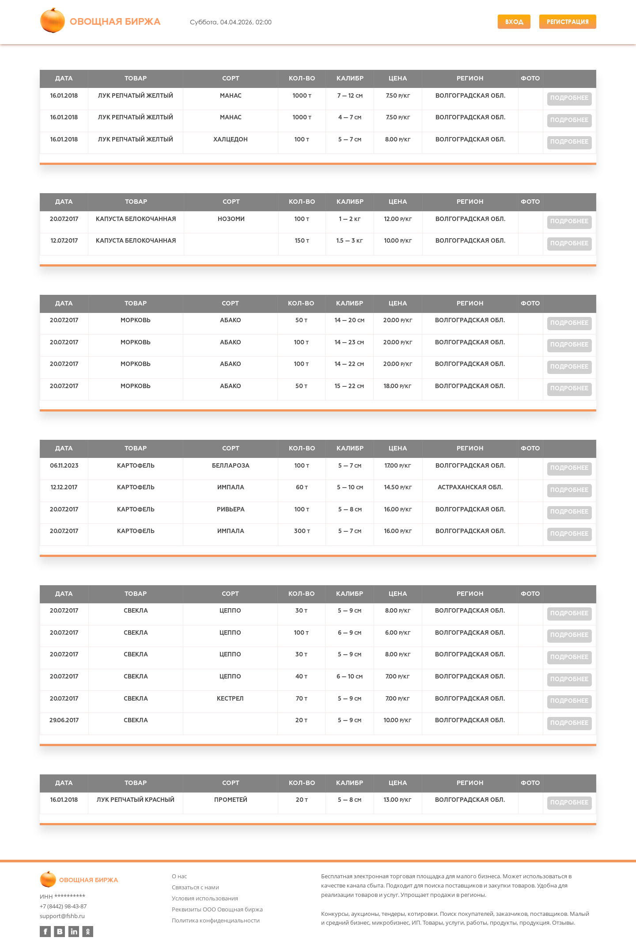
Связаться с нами (195, 887)
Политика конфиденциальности (216, 920)
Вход (514, 21)
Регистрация (568, 21)
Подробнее (569, 98)
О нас (179, 876)
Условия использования (205, 898)
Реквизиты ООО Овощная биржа (217, 909)
